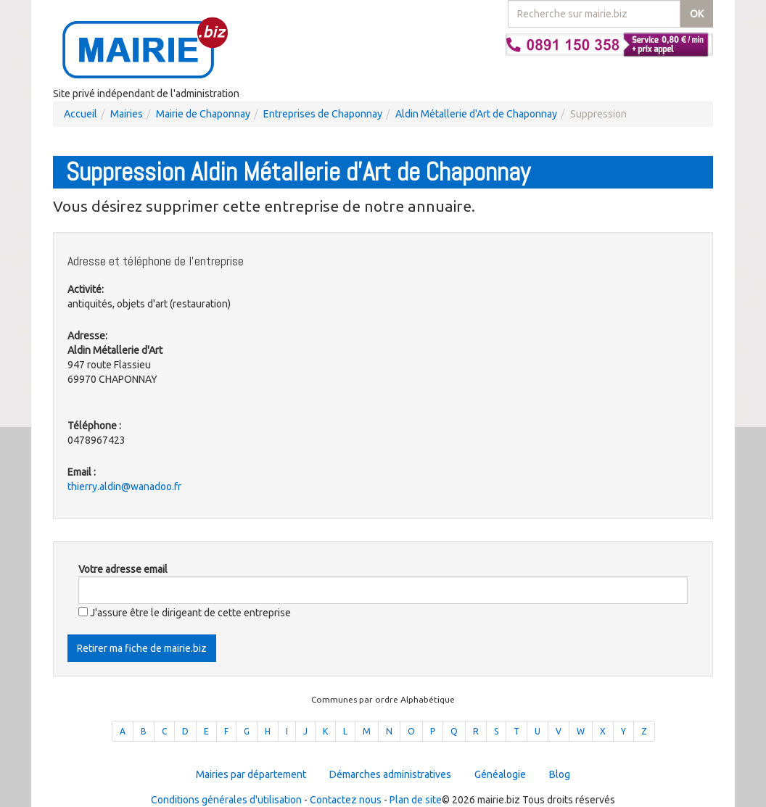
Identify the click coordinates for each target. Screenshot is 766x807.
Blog (559, 774)
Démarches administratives (390, 774)
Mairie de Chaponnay (203, 114)
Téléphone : (94, 425)
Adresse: (87, 336)
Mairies (126, 114)
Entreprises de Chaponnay (322, 114)
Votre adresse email (123, 569)
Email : (81, 472)
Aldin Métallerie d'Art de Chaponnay (476, 114)
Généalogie (500, 774)
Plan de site (416, 800)
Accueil (80, 114)
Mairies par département (251, 774)
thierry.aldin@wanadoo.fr (124, 486)
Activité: (85, 289)
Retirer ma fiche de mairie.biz (142, 648)
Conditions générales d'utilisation (226, 800)
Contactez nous (346, 800)
